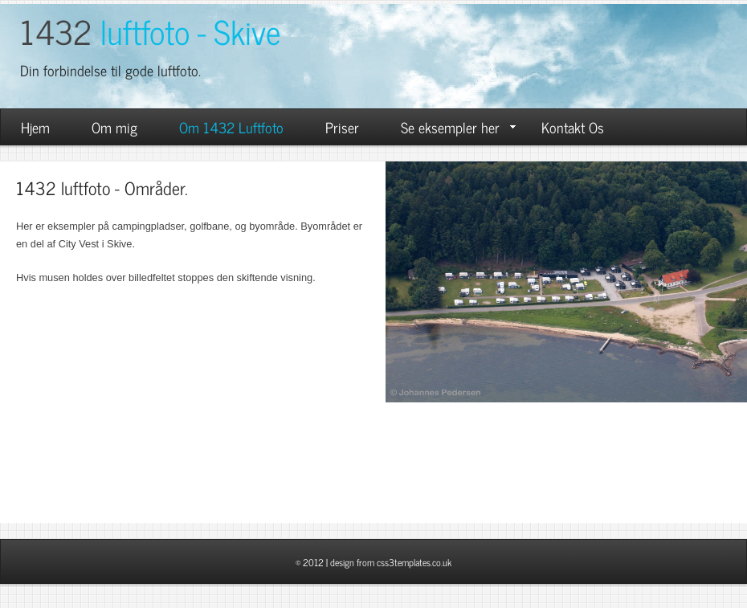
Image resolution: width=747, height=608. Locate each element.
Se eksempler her (458, 127)
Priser (342, 127)
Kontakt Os (572, 127)
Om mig (114, 127)
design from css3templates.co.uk (390, 562)
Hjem (35, 127)
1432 (150, 31)
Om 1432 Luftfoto (231, 127)
